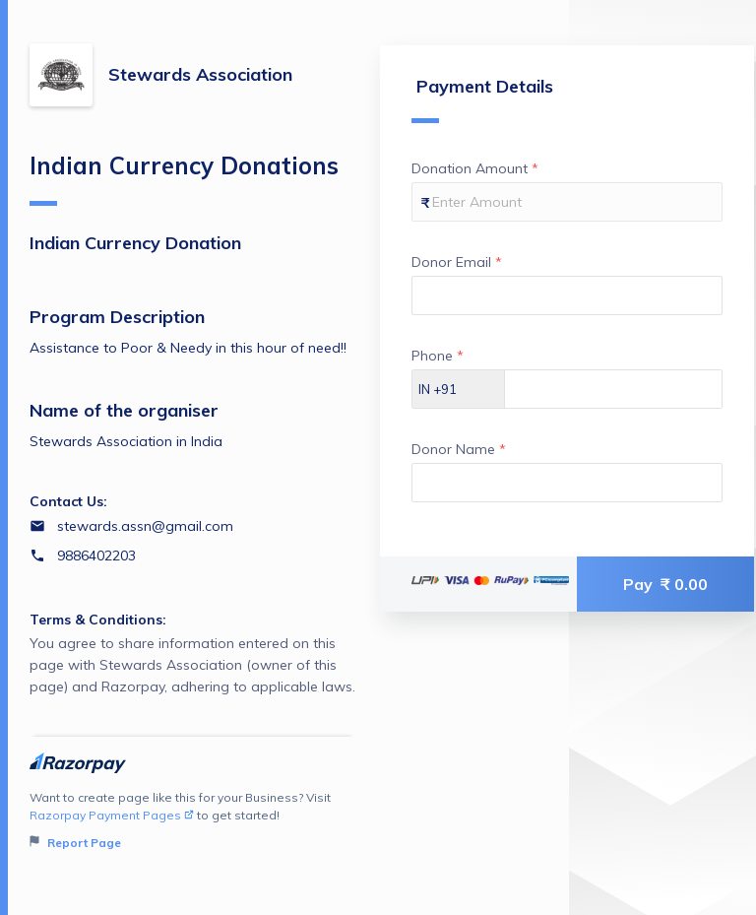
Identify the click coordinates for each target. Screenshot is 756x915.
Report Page (75, 842)
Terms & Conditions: (98, 619)
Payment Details (482, 99)
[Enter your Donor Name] (567, 482)
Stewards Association (200, 74)
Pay (665, 584)
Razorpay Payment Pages (112, 815)
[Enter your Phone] (613, 389)
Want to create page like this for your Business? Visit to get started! (192, 821)
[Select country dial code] (458, 389)
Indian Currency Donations (184, 178)
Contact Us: (68, 501)
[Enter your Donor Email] (567, 295)
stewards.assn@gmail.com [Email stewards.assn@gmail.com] (145, 526)
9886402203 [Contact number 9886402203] (96, 555)
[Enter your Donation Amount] (567, 202)
